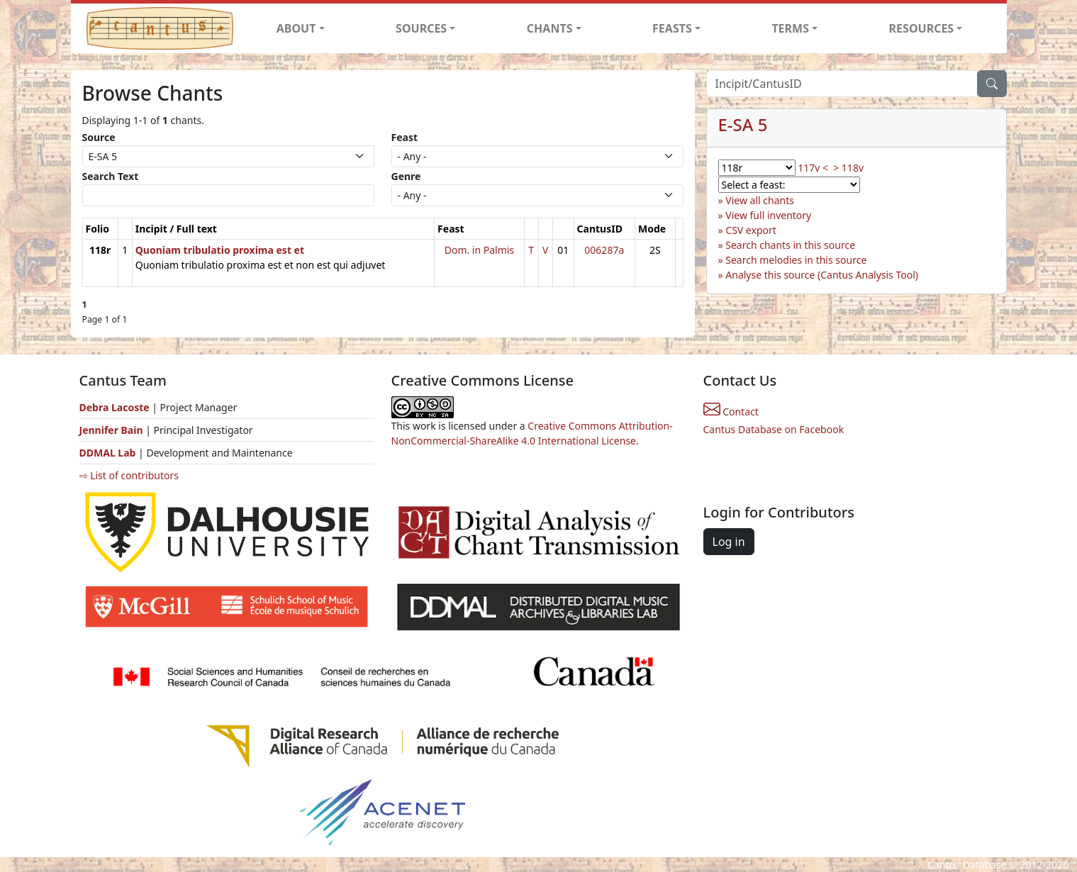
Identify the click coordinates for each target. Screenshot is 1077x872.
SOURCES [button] (421, 28)
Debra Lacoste (114, 407)
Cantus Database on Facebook (773, 429)
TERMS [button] (790, 28)
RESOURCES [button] (921, 28)
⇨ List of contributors (129, 475)
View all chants (759, 200)
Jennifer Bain (112, 430)
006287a (604, 250)
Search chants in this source (790, 245)
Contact (731, 411)
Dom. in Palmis (479, 250)
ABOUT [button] (296, 28)
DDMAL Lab (107, 452)
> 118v (848, 167)
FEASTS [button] (672, 28)
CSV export (750, 230)
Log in (729, 541)
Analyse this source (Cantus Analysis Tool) (821, 274)
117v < (813, 167)
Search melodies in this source (795, 260)
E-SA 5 (743, 124)
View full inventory (768, 215)
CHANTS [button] (550, 28)
